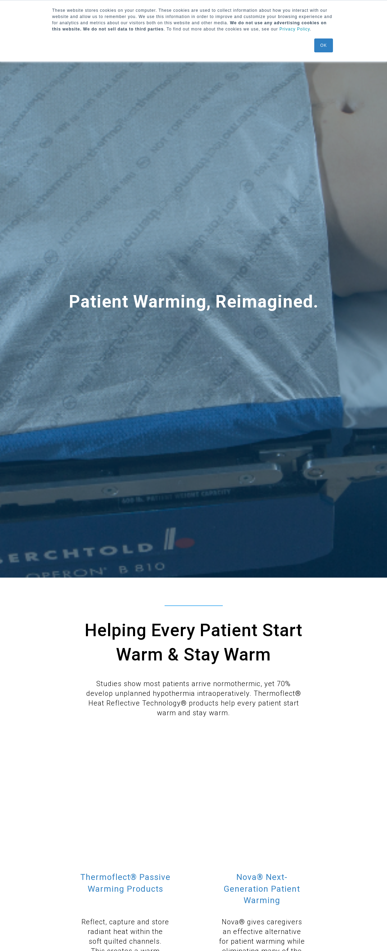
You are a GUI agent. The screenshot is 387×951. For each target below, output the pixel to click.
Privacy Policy (295, 29)
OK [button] (323, 45)
